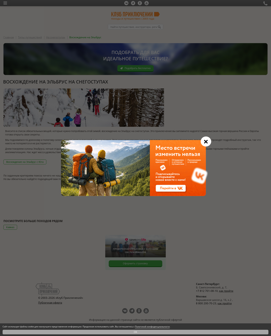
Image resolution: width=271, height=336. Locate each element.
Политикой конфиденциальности (152, 326)
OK (135, 332)
